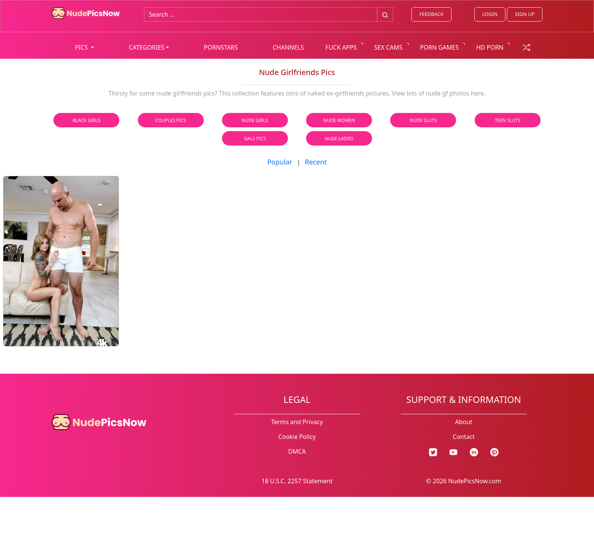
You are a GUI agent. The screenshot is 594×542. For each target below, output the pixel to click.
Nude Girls (255, 120)
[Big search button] (385, 14)
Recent (316, 161)
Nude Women (339, 120)
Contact (464, 436)
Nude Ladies (339, 138)
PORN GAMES (439, 47)
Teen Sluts (507, 120)
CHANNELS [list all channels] (288, 47)
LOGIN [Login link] (489, 14)
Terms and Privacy (297, 422)
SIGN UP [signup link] (525, 14)
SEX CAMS (388, 47)
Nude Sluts (423, 120)
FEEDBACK (431, 14)
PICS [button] (82, 47)
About (463, 422)
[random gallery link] (526, 46)
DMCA (297, 451)
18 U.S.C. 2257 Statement (297, 481)
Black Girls (86, 120)
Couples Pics (170, 120)
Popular (279, 161)
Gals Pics (255, 138)
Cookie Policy (297, 436)
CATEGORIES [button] (146, 47)
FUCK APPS (341, 47)
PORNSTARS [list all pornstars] (221, 47)
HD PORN (489, 47)
